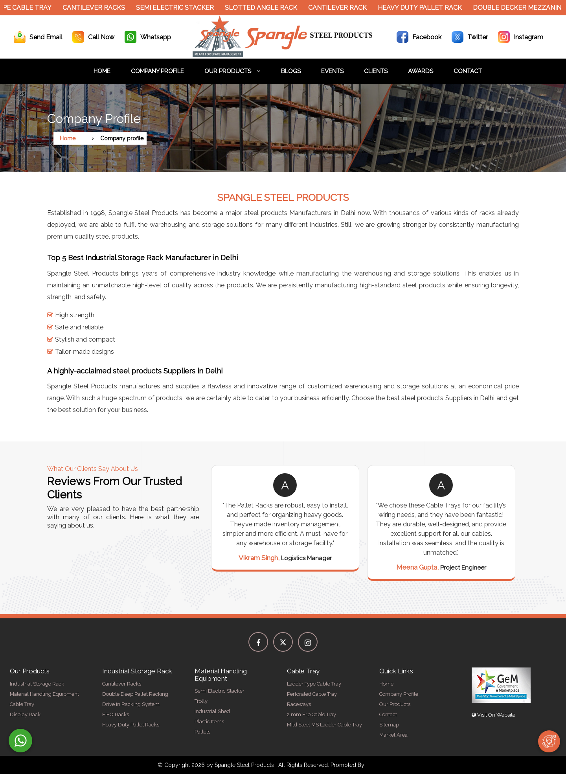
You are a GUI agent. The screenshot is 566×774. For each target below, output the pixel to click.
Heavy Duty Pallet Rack (423, 7)
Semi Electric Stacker (178, 7)
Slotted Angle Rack (264, 7)
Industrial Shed (212, 711)
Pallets (202, 732)
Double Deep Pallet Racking (135, 694)
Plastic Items (209, 721)
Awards (420, 71)
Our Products (232, 71)
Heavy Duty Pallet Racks (130, 725)
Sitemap (389, 725)
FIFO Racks (115, 714)
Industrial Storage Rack (37, 684)
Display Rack (25, 714)
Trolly (201, 701)
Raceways (299, 704)
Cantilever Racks (97, 7)
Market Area (393, 735)
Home (102, 71)
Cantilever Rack (340, 7)
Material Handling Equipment (44, 694)
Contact (468, 71)
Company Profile (157, 71)
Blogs (291, 71)
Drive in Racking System (131, 704)
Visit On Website (493, 715)
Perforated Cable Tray (312, 694)
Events (332, 71)
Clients (376, 71)
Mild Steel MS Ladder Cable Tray (324, 725)
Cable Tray (22, 704)
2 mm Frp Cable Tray (311, 714)
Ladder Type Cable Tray (314, 684)
